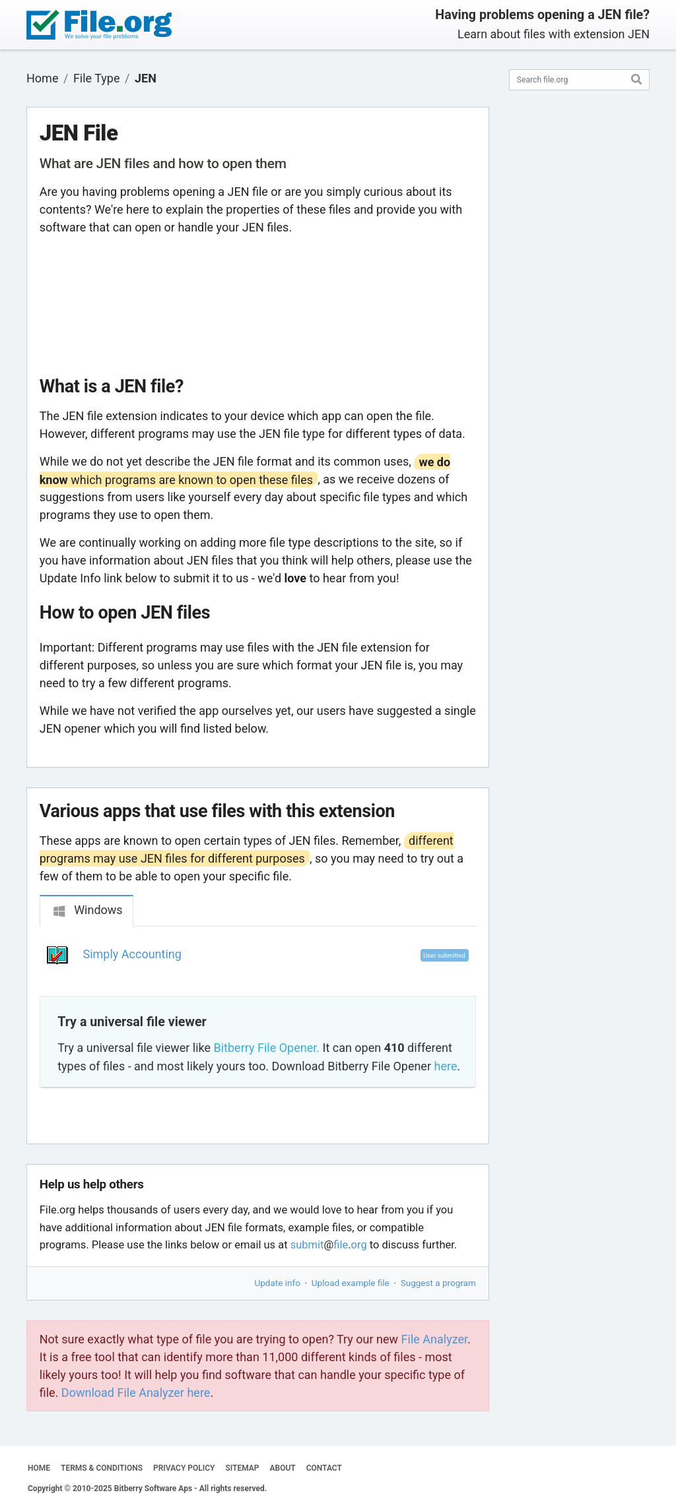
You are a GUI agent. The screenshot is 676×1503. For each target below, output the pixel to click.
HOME (39, 1468)
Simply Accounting (132, 954)
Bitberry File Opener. (267, 1048)
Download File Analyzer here (136, 1392)
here (445, 1066)
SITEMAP (242, 1468)
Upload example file (350, 1282)
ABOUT (283, 1468)
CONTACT (324, 1468)
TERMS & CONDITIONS (102, 1468)
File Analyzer (434, 1339)
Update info (277, 1282)
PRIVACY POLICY (184, 1468)
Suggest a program (438, 1282)
